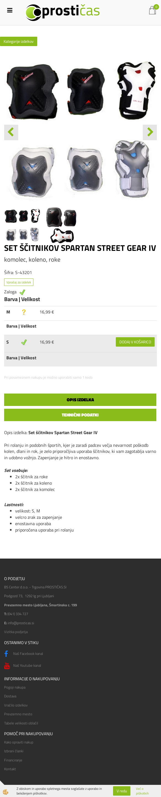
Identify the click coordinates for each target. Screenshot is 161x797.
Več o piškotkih (142, 791)
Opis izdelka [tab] (80, 399)
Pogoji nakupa (14, 687)
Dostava (10, 696)
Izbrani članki (13, 751)
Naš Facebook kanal (23, 654)
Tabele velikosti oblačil (21, 723)
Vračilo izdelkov (16, 705)
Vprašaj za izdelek (18, 282)
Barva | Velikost (21, 326)
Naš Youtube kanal (22, 666)
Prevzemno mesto (18, 714)
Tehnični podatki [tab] (80, 414)
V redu (122, 791)
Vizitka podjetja (16, 631)
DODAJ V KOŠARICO (135, 342)
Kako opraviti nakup (18, 742)
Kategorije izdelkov (19, 41)
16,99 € (46, 312)
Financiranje (13, 760)
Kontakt (10, 769)
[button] (150, 132)
